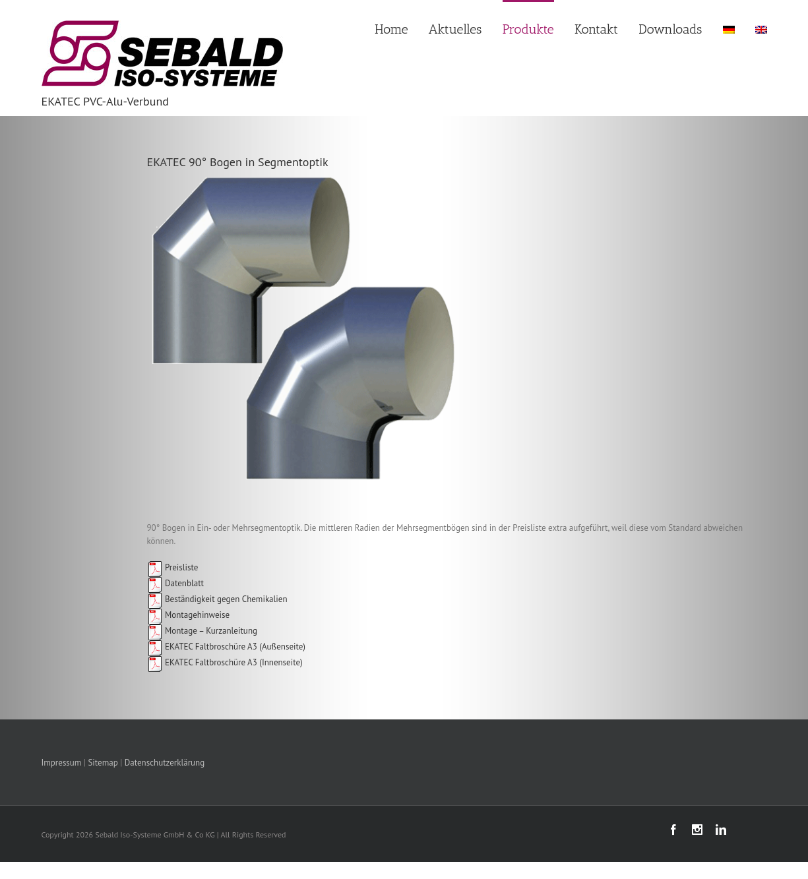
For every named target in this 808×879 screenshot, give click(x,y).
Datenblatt (175, 583)
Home (391, 29)
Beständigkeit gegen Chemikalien (217, 599)
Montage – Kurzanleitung (202, 630)
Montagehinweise (188, 615)
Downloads (670, 29)
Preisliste (173, 567)
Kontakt (596, 29)
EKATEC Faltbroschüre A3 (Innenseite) (233, 662)
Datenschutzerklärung (164, 762)
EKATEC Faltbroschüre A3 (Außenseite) (234, 646)
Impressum (62, 762)
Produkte (528, 29)
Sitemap (102, 762)
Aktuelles (455, 29)
